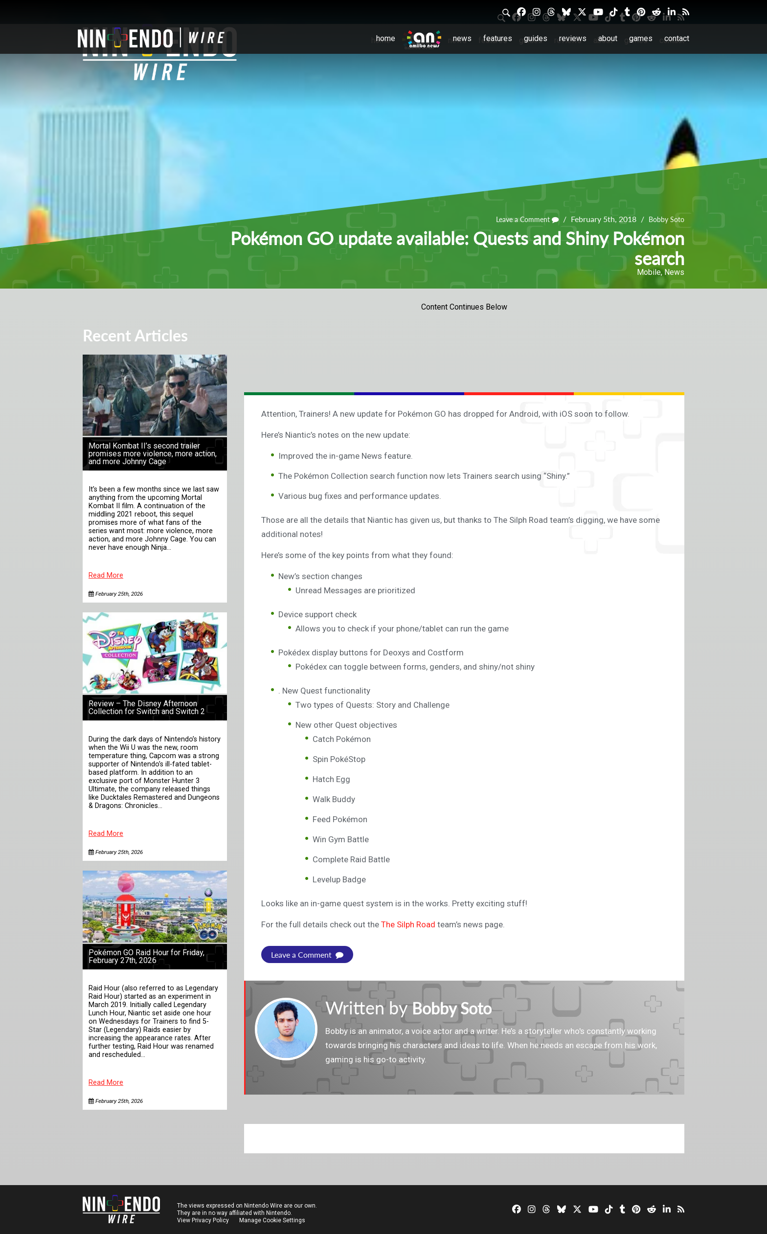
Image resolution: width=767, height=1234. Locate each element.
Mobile (649, 272)
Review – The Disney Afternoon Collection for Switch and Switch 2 (147, 707)
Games (641, 38)
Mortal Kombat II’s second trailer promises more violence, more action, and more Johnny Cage (153, 453)
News (462, 38)
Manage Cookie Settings (273, 1220)
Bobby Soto (664, 219)
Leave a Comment (519, 219)
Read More (106, 575)
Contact (676, 38)
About (607, 38)
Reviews (573, 38)
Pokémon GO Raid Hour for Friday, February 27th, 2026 (146, 956)
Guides (535, 38)
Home (385, 38)
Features (497, 38)
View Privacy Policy (203, 1220)
